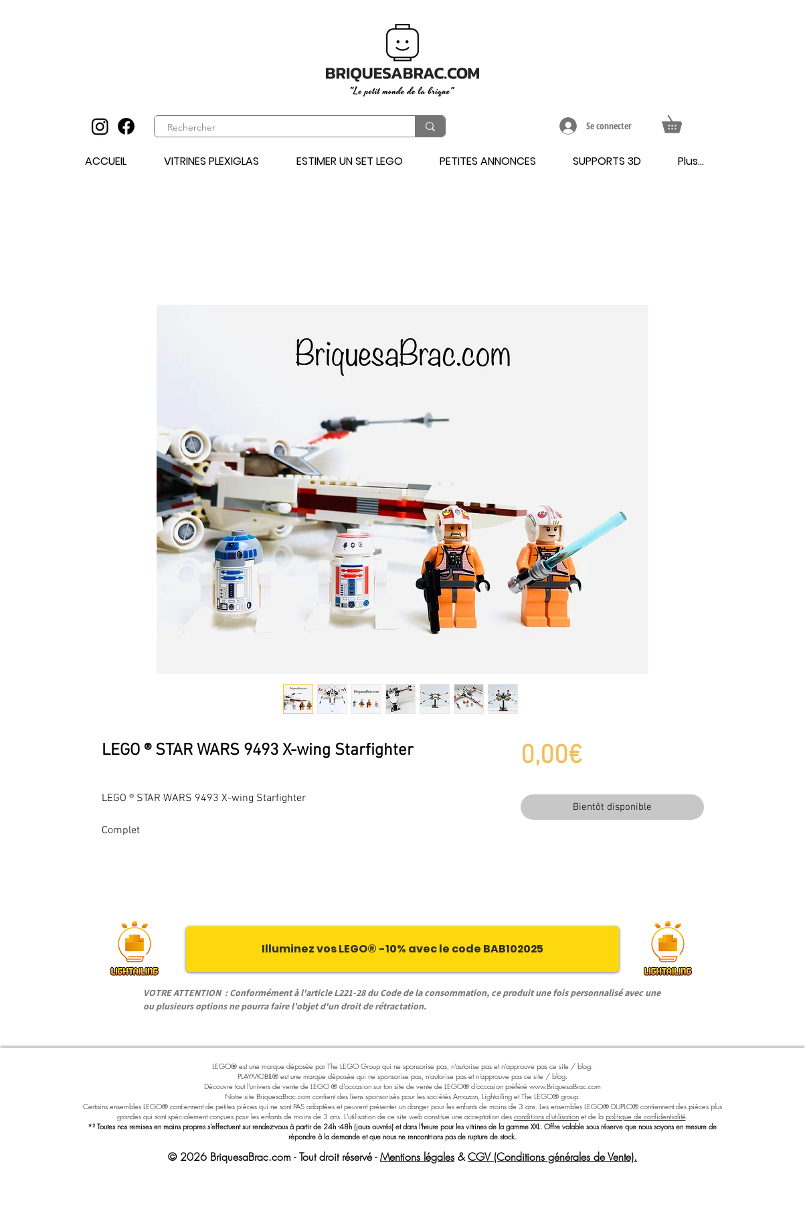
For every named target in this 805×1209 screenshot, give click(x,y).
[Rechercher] (277, 128)
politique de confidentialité (646, 1116)
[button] (680, 121)
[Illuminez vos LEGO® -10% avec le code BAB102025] (402, 949)
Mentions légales (417, 1156)
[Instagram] (100, 126)
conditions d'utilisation (546, 1116)
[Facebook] (126, 126)
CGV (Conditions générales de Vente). (552, 1156)
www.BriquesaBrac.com (565, 1086)
